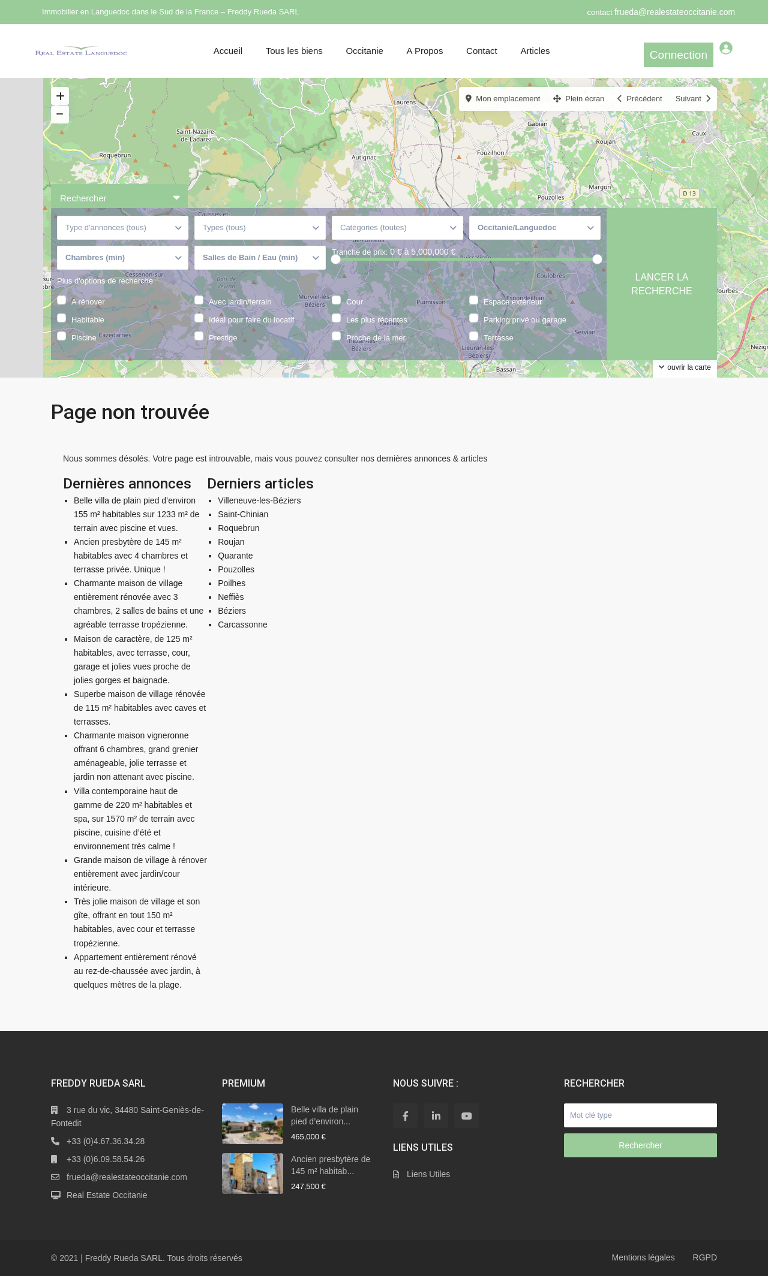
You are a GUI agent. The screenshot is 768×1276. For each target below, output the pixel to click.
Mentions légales (643, 1257)
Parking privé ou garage (525, 318)
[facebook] (405, 1115)
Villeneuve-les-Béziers (259, 500)
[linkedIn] (436, 1115)
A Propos (425, 51)
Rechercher (640, 1145)
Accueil (228, 51)
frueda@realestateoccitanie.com (674, 12)
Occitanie (364, 51)
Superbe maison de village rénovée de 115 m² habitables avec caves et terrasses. (140, 707)
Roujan (231, 542)
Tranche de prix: (360, 252)
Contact (481, 51)
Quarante (235, 555)
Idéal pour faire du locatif (251, 318)
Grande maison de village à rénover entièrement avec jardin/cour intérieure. (140, 873)
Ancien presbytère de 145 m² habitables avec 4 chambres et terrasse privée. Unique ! (131, 555)
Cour (354, 300)
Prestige (223, 336)
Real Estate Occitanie (107, 1195)
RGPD (705, 1257)
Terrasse (499, 336)
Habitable (87, 318)
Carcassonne (243, 624)
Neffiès (231, 597)
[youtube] (466, 1115)
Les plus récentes (376, 318)
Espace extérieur (513, 300)
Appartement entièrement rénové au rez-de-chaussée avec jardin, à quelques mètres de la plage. (137, 971)
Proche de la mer (376, 336)
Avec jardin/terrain (240, 300)
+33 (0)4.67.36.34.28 (106, 1141)
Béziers (232, 611)
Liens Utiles (428, 1174)
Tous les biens (294, 51)
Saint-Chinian (243, 514)
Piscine (84, 336)
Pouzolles (236, 569)
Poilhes (231, 583)
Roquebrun (238, 528)
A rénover (88, 300)
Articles (535, 51)
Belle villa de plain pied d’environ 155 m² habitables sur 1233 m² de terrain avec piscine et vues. (136, 514)
